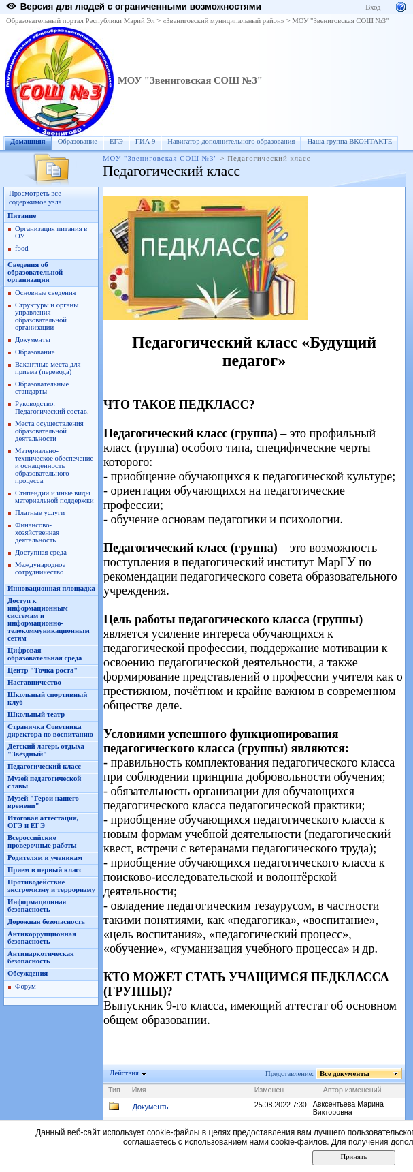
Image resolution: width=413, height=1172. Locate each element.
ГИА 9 (145, 141)
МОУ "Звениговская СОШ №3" (340, 21)
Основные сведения (45, 292)
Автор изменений (352, 1089)
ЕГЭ (116, 141)
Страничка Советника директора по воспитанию (50, 730)
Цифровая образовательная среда (44, 654)
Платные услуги (40, 512)
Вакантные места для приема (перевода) (48, 367)
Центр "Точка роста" (42, 670)
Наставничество (34, 682)
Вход (372, 7)
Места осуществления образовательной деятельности (49, 431)
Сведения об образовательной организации (35, 272)
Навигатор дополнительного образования (231, 141)
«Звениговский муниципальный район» (223, 21)
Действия (124, 1073)
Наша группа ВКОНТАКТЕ (349, 141)
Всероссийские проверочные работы (42, 841)
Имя (139, 1089)
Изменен (269, 1089)
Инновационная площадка (51, 588)
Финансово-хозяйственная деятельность (37, 532)
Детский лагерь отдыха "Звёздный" (45, 750)
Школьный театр (36, 714)
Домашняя (28, 141)
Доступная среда (41, 552)
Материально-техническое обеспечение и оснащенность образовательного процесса (54, 465)
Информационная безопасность (36, 905)
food (22, 248)
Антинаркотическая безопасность (40, 957)
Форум (25, 986)
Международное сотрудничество (40, 568)
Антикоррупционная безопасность (41, 937)
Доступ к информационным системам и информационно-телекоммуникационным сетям (48, 619)
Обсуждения (27, 973)
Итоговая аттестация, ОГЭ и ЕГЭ (42, 821)
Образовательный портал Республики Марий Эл (80, 21)
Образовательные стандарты (42, 387)
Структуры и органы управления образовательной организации (46, 316)
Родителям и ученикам (44, 857)
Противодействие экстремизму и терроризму (51, 885)
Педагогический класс (44, 766)
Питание (21, 215)
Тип (114, 1089)
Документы (32, 339)
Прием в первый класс (44, 870)
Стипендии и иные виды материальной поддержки (54, 496)
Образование (77, 141)
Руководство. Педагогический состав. (52, 407)
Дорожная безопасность (46, 921)
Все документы (345, 1073)
